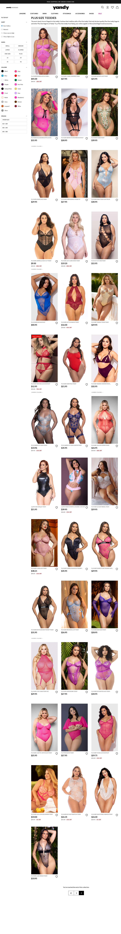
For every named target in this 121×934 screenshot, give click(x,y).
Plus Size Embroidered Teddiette (70, 199)
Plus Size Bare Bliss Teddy (98, 630)
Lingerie (22, 14)
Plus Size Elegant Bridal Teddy (100, 507)
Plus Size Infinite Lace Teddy (99, 76)
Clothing (54, 14)
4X (21, 62)
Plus (20, 54)
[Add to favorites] (56, 77)
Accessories (80, 14)
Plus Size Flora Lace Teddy (39, 568)
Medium (20, 46)
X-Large (20, 50)
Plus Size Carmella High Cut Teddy (41, 261)
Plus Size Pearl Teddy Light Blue (100, 199)
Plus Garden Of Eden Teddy (39, 445)
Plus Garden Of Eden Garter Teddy (71, 445)
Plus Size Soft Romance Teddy (70, 322)
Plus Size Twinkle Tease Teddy (100, 322)
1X (7, 58)
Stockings (67, 14)
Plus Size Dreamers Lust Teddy (70, 630)
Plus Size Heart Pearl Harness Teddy (101, 814)
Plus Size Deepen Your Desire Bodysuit (72, 138)
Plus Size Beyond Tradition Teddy (71, 814)
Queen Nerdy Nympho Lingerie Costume (73, 507)
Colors (4, 67)
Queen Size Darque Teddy (38, 507)
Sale (100, 14)
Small (8, 46)
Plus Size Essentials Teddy (68, 384)
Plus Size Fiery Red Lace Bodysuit (40, 384)
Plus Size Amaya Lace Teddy (39, 199)
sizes (3, 42)
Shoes (91, 14)
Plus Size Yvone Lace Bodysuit (100, 753)
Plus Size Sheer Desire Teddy (69, 691)
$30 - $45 (5, 128)
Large (7, 50)
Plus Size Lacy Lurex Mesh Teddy (70, 261)
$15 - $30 (5, 124)
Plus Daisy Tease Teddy (97, 138)
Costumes (34, 14)
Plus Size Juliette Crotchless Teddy (41, 753)
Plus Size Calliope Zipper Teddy (100, 445)
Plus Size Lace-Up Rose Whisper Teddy (42, 814)
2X (21, 58)
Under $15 (5, 120)
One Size (7, 54)
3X (7, 62)
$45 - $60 (5, 132)
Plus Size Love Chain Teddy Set (40, 691)
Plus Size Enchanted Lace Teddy (100, 691)
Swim (45, 14)
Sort (3, 22)
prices (3, 116)
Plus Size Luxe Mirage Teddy (39, 876)
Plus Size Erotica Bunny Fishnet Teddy (42, 630)
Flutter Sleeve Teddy (67, 753)
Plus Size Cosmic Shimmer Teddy (70, 76)
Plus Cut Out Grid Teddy (98, 261)
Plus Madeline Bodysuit (38, 322)
